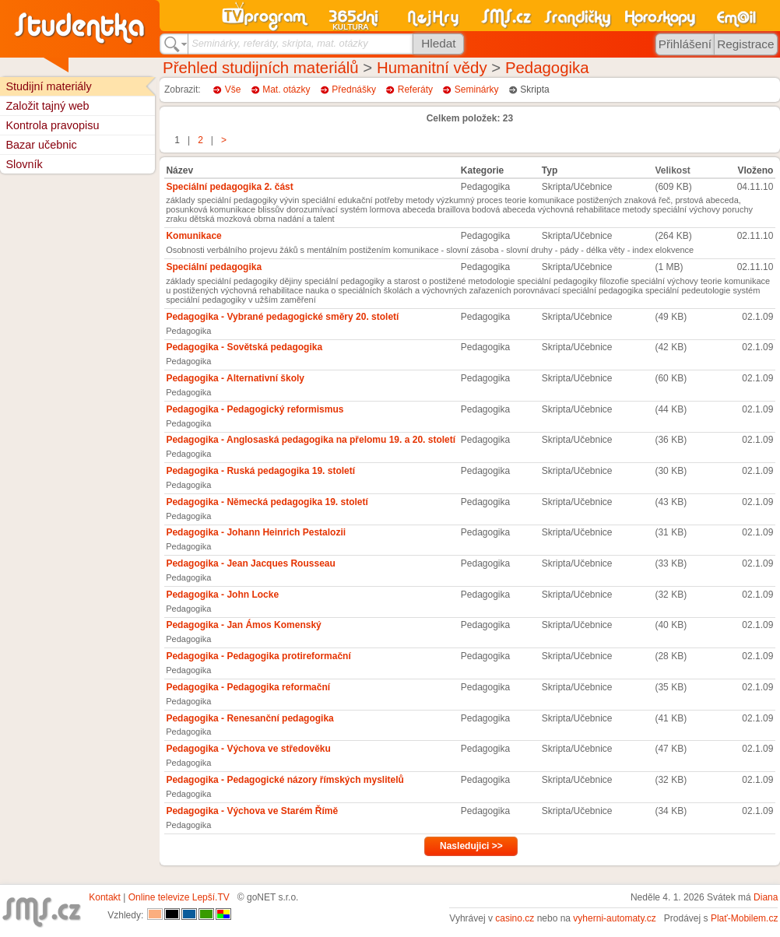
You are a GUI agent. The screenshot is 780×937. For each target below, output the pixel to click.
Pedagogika (547, 67)
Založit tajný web (47, 106)
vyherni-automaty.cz (614, 918)
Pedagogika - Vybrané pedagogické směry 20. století (282, 316)
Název (179, 170)
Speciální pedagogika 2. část (229, 186)
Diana (766, 897)
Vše (233, 89)
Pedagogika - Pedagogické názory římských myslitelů (284, 779)
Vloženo (755, 170)
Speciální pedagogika (214, 266)
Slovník (23, 164)
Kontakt (105, 897)
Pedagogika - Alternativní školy (235, 378)
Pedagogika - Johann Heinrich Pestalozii (256, 532)
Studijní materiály (48, 86)
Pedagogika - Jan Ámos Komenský (243, 624)
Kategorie (482, 170)
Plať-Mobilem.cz (744, 918)
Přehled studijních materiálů (261, 67)
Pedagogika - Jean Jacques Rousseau (250, 563)
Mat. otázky (286, 89)
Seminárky (477, 89)
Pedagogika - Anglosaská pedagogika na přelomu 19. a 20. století (310, 439)
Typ (549, 170)
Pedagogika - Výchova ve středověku (248, 748)
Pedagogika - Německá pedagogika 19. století (266, 502)
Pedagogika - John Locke (222, 594)
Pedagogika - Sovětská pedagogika (244, 347)
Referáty (415, 89)
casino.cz (514, 918)
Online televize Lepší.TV (179, 897)
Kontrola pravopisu (52, 125)
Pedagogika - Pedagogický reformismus (254, 409)
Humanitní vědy (432, 67)
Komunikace (193, 235)
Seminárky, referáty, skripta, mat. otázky (279, 43)
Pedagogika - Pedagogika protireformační (258, 656)
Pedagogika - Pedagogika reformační (248, 687)
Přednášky (354, 89)
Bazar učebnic (40, 145)
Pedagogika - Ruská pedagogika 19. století (260, 470)
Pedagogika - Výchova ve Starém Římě (252, 810)
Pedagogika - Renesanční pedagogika (249, 718)
